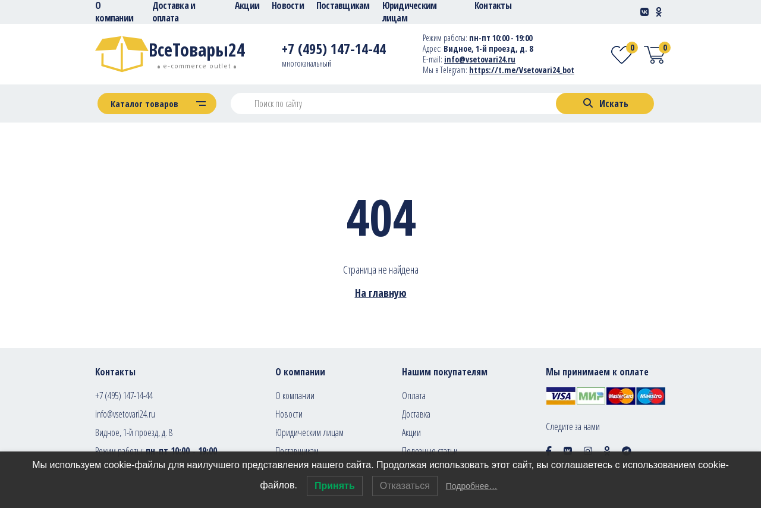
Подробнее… (472, 486)
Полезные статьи (430, 450)
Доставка (416, 414)
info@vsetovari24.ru (125, 414)
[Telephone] (334, 51)
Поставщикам (297, 450)
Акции (411, 432)
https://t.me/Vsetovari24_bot (521, 70)
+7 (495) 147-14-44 (124, 395)
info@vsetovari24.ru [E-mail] (479, 59)
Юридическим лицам (309, 432)
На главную (381, 293)
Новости (289, 414)
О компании (295, 395)
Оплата (414, 395)
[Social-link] (644, 12)
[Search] (605, 103)
